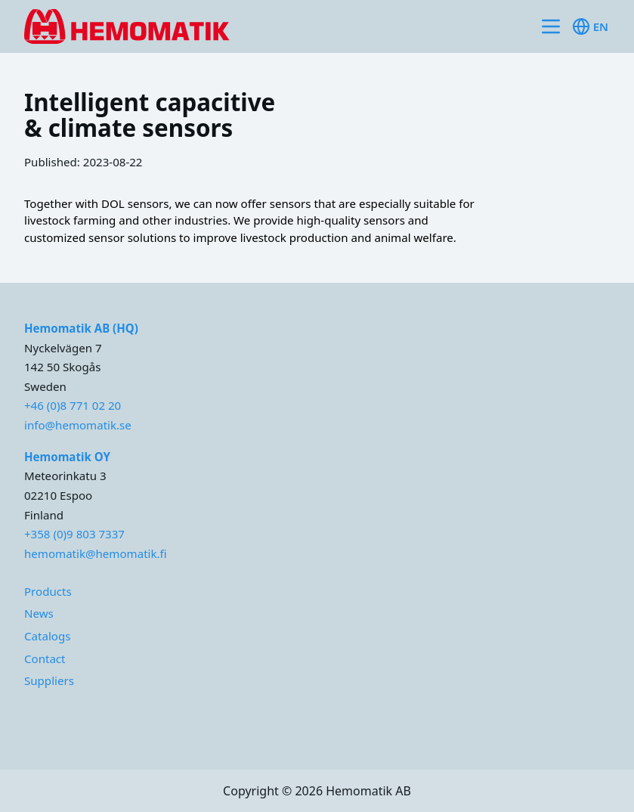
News (39, 613)
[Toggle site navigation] (550, 26)
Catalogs (47, 635)
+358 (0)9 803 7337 (74, 533)
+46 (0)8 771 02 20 (72, 405)
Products (48, 591)
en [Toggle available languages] (590, 26)
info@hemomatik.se (77, 424)
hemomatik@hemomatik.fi (95, 553)
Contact (45, 658)
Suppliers (49, 680)
